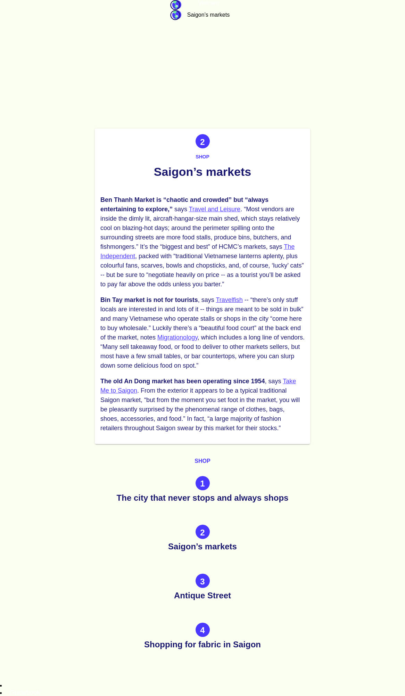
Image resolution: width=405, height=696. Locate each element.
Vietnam (208, 3)
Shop (202, 156)
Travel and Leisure (214, 209)
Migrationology (177, 337)
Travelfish (229, 299)
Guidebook (176, 5)
